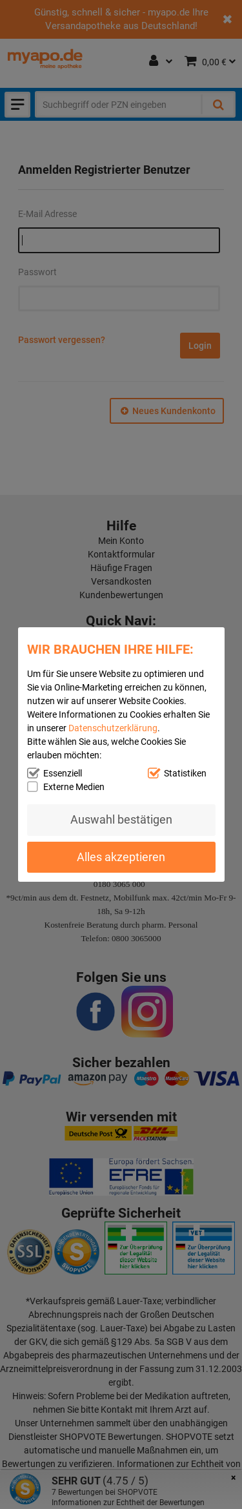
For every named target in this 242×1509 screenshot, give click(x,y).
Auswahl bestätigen (121, 819)
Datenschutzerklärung (112, 728)
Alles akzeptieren (121, 857)
